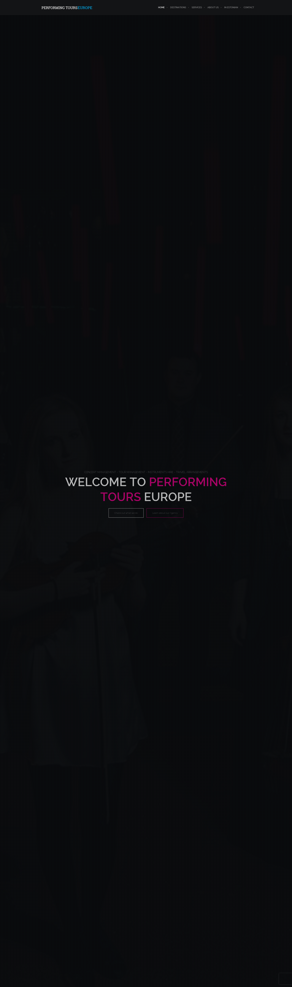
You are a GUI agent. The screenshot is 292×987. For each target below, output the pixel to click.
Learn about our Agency (165, 513)
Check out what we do (126, 513)
